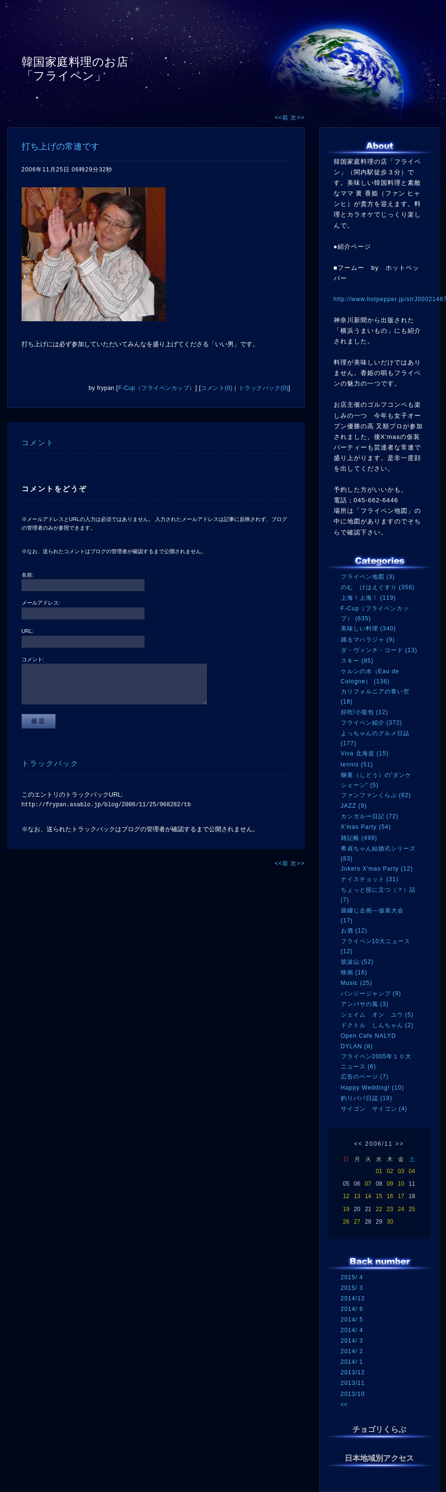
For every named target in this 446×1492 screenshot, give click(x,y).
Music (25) (357, 983)
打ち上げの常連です (60, 146)
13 (357, 1196)
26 (346, 1221)
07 (368, 1183)
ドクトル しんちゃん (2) (377, 1025)
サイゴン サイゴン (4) (374, 1108)
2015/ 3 (352, 1288)
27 (357, 1221)
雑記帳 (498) (359, 838)
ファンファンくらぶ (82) (376, 795)
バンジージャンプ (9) (371, 993)
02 (390, 1171)
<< (358, 1143)
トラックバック (50, 763)
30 (390, 1221)
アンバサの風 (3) (365, 1004)
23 (390, 1209)
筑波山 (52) (357, 961)
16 (390, 1196)
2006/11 (379, 1143)
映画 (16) (354, 972)
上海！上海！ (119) (368, 597)
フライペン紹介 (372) (371, 722)
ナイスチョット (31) (370, 879)
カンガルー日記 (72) (370, 816)
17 (401, 1196)
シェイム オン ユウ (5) (377, 1014)
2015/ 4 (352, 1277)
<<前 (282, 117)
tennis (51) (357, 764)
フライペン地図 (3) (368, 576)
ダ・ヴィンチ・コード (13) (379, 650)
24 (401, 1209)
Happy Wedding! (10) (372, 1087)
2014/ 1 (352, 1362)
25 (412, 1209)
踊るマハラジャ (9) (368, 639)
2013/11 (353, 1383)
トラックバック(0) (264, 388)
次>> (297, 117)
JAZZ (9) (354, 805)
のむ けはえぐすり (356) (378, 587)
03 (401, 1171)
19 (346, 1209)
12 (346, 1196)
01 (379, 1171)
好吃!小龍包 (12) (364, 712)
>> (400, 1143)
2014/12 (353, 1298)
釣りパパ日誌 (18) (367, 1098)
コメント (38, 442)
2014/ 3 (352, 1340)
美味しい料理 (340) (368, 628)
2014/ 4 (352, 1330)
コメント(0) (216, 388)
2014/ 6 (352, 1309)
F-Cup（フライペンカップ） (156, 388)
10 (401, 1183)
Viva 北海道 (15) (365, 753)
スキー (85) (357, 660)
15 (379, 1196)
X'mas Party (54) (366, 827)
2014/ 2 (352, 1351)
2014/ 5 (352, 1319)
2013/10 (353, 1394)
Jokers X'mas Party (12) (377, 868)
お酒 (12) (354, 930)
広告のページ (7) (365, 1076)
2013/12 (353, 1372)
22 (379, 1209)
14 (368, 1196)
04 (412, 1171)
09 (390, 1183)
